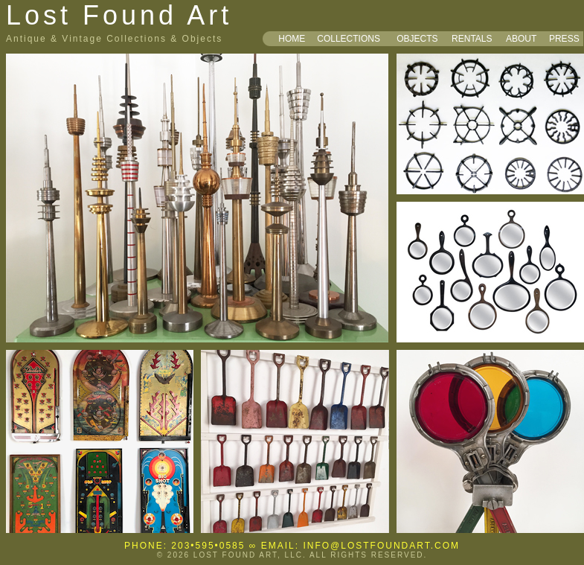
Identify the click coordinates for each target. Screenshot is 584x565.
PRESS (564, 38)
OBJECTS (417, 38)
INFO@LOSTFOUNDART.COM (381, 545)
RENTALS (472, 38)
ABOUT (521, 38)
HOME (291, 38)
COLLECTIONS (348, 38)
